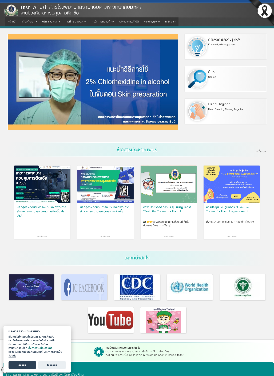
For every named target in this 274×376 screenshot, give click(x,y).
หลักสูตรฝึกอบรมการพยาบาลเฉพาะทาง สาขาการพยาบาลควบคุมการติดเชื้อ (104, 209)
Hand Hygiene (219, 104)
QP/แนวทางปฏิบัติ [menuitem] (129, 21)
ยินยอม (22, 365)
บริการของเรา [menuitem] (50, 22)
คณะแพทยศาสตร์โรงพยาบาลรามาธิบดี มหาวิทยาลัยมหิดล (81, 7)
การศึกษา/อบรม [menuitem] (74, 22)
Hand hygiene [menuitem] (152, 21)
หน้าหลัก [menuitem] (12, 21)
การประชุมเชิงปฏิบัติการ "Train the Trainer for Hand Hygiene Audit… (228, 209)
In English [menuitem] (170, 21)
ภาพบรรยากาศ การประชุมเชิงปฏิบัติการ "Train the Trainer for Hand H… (167, 209)
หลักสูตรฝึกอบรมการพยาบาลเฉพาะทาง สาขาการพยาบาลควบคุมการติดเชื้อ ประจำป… (41, 211)
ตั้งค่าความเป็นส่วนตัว (40, 348)
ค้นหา (212, 72)
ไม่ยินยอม (52, 365)
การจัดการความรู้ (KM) (224, 39)
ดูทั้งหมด (261, 151)
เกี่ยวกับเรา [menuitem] (29, 22)
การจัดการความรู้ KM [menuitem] (102, 21)
